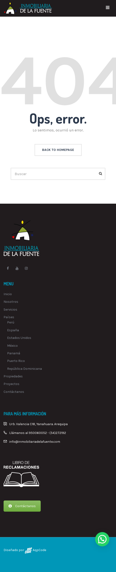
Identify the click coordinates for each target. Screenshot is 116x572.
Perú (10, 322)
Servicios (10, 310)
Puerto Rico (16, 361)
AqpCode (39, 550)
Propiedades (13, 376)
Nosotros (11, 302)
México (12, 346)
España (13, 330)
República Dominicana (24, 369)
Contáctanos (14, 392)
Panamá (13, 353)
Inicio (8, 294)
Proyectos (11, 384)
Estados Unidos (19, 338)
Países (9, 317)
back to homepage (58, 150)
